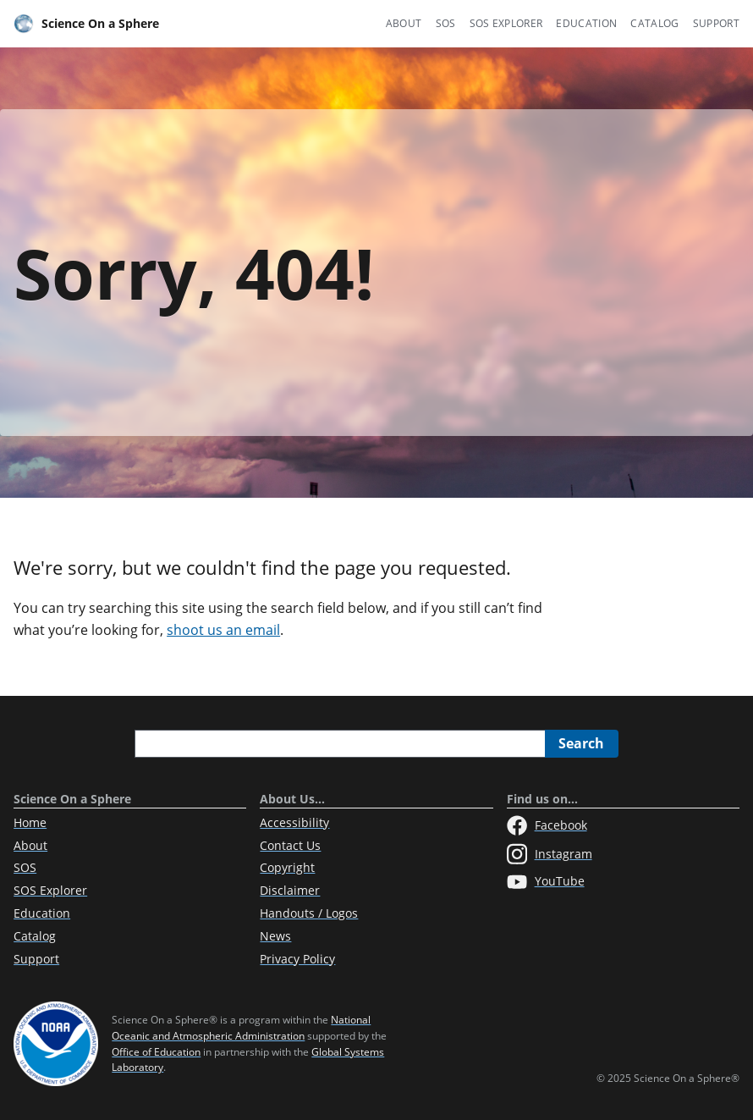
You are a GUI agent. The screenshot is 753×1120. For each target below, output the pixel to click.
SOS (446, 23)
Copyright (287, 867)
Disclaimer (290, 890)
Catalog (654, 23)
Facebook (547, 825)
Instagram (549, 854)
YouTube (546, 882)
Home (30, 822)
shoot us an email (223, 630)
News (275, 936)
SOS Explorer (506, 23)
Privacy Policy (297, 959)
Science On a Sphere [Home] (86, 24)
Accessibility (294, 822)
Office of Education (156, 1052)
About (404, 23)
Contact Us (290, 845)
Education (586, 23)
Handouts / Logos (309, 913)
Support (716, 23)
